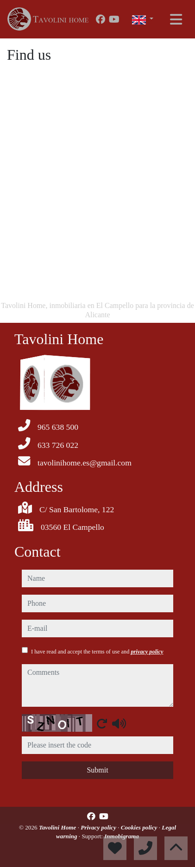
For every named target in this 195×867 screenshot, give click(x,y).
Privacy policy (99, 827)
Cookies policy (140, 827)
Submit (97, 770)
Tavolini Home (58, 827)
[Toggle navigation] (176, 19)
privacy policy (147, 651)
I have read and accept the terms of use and (97, 651)
